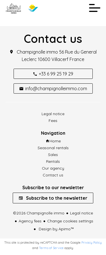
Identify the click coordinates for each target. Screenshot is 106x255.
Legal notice (81, 213)
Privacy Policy (91, 243)
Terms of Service (51, 248)
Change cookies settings (70, 221)
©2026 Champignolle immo (38, 213)
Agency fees (30, 221)
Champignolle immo (37, 52)
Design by (56, 228)
